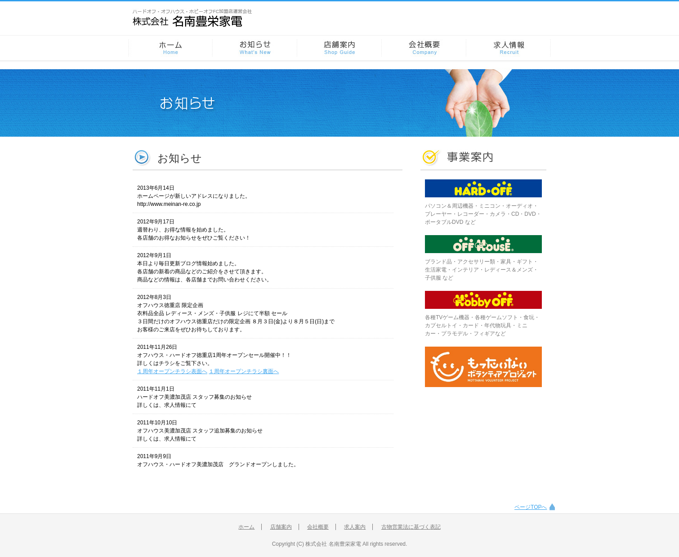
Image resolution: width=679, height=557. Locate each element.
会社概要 (318, 527)
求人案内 (355, 527)
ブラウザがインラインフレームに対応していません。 (267, 325)
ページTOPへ (530, 507)
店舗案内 (281, 527)
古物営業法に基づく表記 (411, 527)
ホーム (246, 527)
